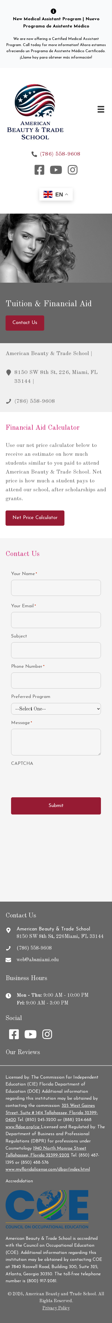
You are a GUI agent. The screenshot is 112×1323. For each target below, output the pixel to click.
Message (21, 723)
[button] (39, 169)
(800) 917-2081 (41, 1281)
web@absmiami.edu (38, 959)
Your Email (23, 606)
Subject (19, 636)
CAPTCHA (22, 763)
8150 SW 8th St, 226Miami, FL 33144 (60, 936)
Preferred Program (30, 696)
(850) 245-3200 (40, 1120)
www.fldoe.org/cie (23, 1127)
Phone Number (28, 667)
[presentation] (53, 780)
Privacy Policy (56, 1308)
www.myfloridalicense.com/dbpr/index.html (48, 1169)
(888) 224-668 (77, 1120)
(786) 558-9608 (60, 154)
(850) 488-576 (35, 1162)
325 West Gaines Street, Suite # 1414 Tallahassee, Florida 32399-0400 (52, 1113)
